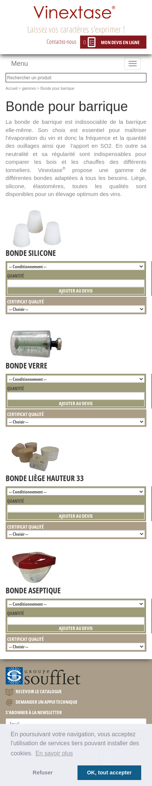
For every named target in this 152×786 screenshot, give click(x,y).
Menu (19, 63)
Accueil (12, 88)
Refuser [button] (43, 773)
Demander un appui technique (41, 702)
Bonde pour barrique (57, 88)
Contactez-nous (61, 41)
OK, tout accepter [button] (109, 773)
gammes (29, 88)
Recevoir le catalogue (34, 692)
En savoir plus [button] (54, 753)
